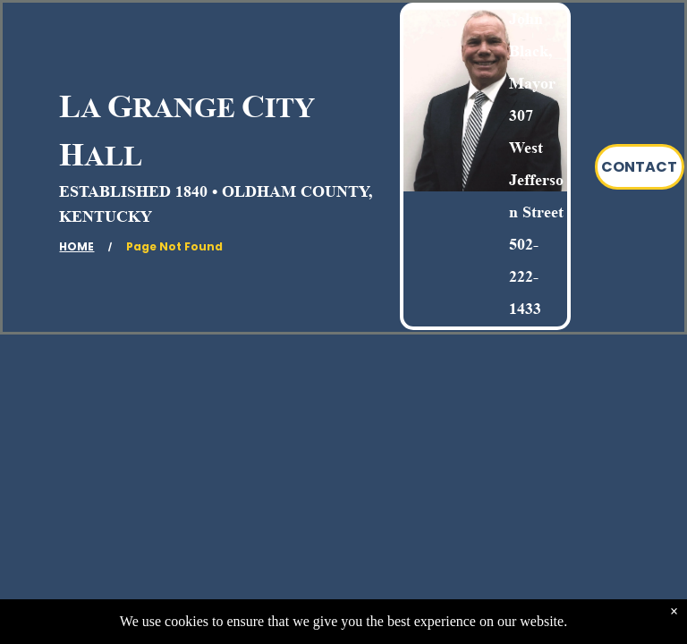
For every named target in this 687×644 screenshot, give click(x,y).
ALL (113, 156)
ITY (290, 107)
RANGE (183, 107)
